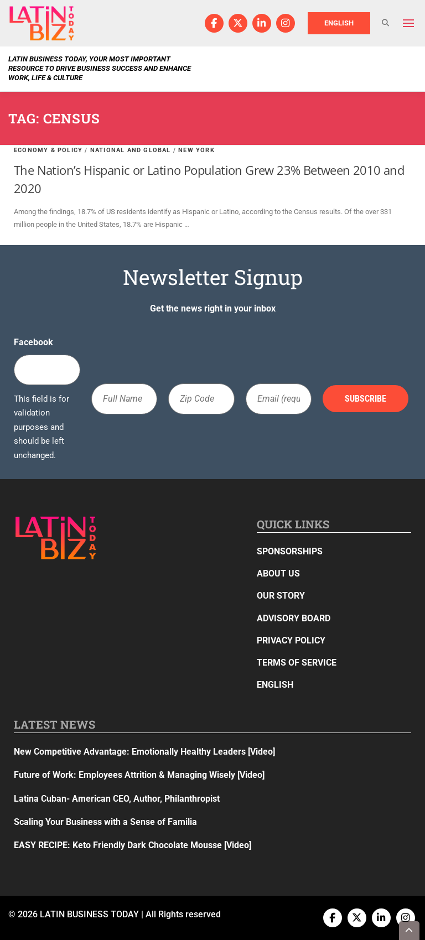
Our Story (281, 595)
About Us (278, 573)
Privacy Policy (291, 640)
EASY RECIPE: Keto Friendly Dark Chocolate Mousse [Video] (132, 845)
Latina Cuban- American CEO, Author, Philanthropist (117, 798)
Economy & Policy (48, 150)
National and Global (130, 150)
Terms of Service (296, 662)
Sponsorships (290, 551)
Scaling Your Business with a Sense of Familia (105, 822)
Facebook (33, 342)
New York (196, 150)
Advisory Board (293, 618)
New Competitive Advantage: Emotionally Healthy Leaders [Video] (144, 751)
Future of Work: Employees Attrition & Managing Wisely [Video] (139, 775)
